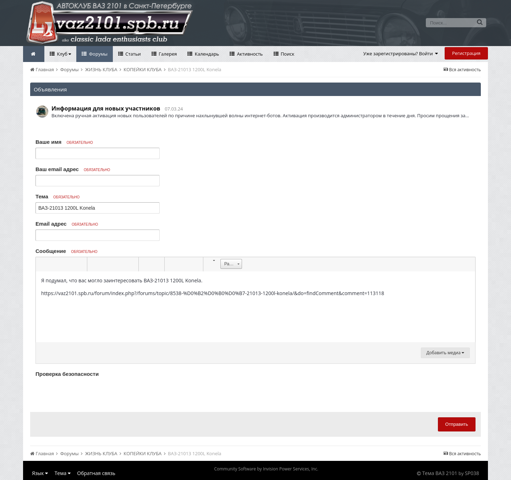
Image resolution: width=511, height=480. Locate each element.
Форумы (98, 54)
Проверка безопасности (67, 374)
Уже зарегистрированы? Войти (400, 53)
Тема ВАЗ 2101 (439, 473)
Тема (57, 196)
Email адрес (66, 224)
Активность (249, 54)
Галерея (167, 54)
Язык (40, 473)
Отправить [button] (456, 424)
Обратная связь (96, 473)
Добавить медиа (445, 353)
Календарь (206, 54)
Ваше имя (64, 142)
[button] (42, 264)
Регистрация (466, 53)
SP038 (472, 473)
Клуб (63, 54)
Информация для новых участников (105, 108)
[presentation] (89, 393)
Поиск (287, 54)
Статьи (132, 54)
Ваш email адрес (72, 169)
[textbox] (255, 306)
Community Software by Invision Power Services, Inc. (266, 469)
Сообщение (66, 251)
